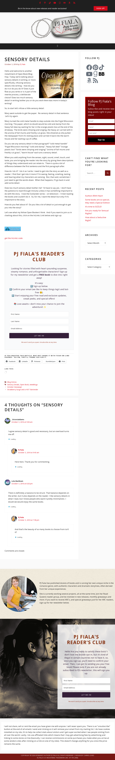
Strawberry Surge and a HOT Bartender (22, 389)
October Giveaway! (14, 387)
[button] (57, 46)
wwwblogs (34, 384)
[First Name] (39, 314)
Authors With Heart (94, 195)
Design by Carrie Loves (84, 755)
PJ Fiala (21, 450)
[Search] (107, 173)
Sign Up (101, 140)
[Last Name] (39, 321)
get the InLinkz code (14, 238)
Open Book (24, 384)
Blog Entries (12, 382)
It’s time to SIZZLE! (93, 206)
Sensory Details (13, 384)
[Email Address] (39, 328)
